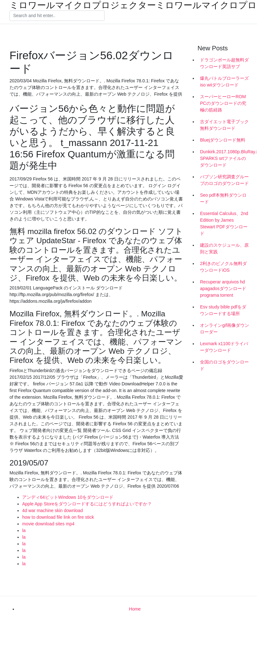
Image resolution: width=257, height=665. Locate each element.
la (24, 530)
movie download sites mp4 (48, 523)
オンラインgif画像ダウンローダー (224, 328)
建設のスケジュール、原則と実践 (224, 248)
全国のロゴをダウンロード (224, 365)
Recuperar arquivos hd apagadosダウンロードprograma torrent (223, 288)
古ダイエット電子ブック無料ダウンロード (224, 125)
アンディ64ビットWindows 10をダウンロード (67, 497)
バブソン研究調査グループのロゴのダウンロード (224, 180)
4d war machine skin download (52, 510)
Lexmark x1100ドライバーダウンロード (224, 347)
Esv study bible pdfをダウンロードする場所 (223, 310)
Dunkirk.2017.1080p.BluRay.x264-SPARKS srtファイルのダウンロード (226, 158)
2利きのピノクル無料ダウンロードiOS (223, 267)
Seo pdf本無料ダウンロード (223, 198)
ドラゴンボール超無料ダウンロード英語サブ (224, 63)
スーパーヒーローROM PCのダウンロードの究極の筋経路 (223, 103)
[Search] (57, 15)
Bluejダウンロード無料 (222, 139)
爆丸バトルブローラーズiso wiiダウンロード (224, 81)
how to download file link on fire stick (58, 517)
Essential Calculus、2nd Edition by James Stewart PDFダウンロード (224, 223)
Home (135, 608)
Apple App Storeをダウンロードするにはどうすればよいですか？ (87, 503)
